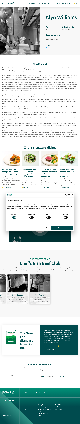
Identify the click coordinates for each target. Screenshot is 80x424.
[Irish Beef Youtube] (13, 400)
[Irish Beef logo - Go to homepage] (8, 3)
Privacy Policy (42, 405)
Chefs (39, 3)
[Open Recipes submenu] (35, 3)
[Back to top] (77, 392)
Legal (40, 402)
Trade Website (59, 405)
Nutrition (57, 3)
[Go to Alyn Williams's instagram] (49, 47)
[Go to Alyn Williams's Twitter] (46, 47)
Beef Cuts (50, 3)
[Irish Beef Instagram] (2, 400)
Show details (66, 223)
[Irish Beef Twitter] (5, 400)
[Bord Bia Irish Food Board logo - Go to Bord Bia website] (8, 393)
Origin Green (58, 409)
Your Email (25, 376)
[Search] (77, 3)
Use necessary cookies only (39, 227)
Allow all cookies (62, 227)
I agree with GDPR (47, 376)
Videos (44, 3)
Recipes (31, 3)
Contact (51, 392)
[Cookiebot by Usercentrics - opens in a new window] (66, 195)
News (70, 3)
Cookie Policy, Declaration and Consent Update (44, 409)
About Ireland (28, 402)
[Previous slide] (8, 290)
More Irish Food (61, 402)
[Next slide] (72, 290)
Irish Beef (65, 3)
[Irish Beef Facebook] (7, 400)
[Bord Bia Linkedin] (10, 400)
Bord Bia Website (60, 407)
